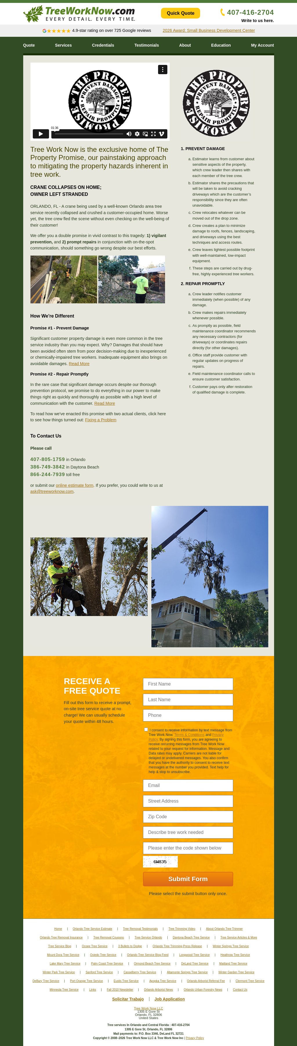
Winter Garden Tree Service (236, 972)
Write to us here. (257, 20)
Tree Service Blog (59, 946)
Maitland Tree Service (233, 963)
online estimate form (74, 485)
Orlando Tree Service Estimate (92, 928)
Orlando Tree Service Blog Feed (148, 954)
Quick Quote (180, 13)
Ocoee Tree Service (94, 946)
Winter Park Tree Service (59, 972)
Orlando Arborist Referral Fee (206, 981)
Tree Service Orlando (148, 937)
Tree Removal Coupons (108, 937)
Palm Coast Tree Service (107, 963)
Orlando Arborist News (158, 989)
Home (58, 928)
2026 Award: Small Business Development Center (209, 30)
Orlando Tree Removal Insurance (61, 937)
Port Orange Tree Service (86, 981)
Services (63, 45)
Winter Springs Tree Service (231, 946)
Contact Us (240, 989)
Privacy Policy (195, 1038)
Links (92, 989)
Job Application (170, 999)
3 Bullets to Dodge (130, 946)
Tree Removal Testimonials (140, 928)
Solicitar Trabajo (128, 999)
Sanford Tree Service (99, 972)
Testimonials (146, 45)
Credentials (103, 45)
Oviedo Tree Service (103, 954)
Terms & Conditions (189, 735)
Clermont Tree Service (250, 981)
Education (221, 45)
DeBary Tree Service (45, 981)
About (185, 45)
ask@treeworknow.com (52, 491)
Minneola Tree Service (64, 989)
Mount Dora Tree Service (63, 954)
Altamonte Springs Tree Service (187, 972)
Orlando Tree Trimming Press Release (177, 946)
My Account (262, 45)
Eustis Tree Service (126, 981)
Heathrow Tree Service (235, 954)
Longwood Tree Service (194, 954)
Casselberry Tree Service (140, 972)
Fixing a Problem (100, 420)
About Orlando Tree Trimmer (224, 928)
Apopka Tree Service (162, 981)
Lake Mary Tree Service (65, 963)
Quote (29, 45)
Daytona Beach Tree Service (191, 937)
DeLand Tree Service (195, 963)
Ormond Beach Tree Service (152, 963)
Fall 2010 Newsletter (120, 989)
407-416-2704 (247, 12)
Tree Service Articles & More (238, 937)
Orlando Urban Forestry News (203, 989)
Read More (79, 363)
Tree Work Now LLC (148, 1008)
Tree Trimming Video (182, 928)
